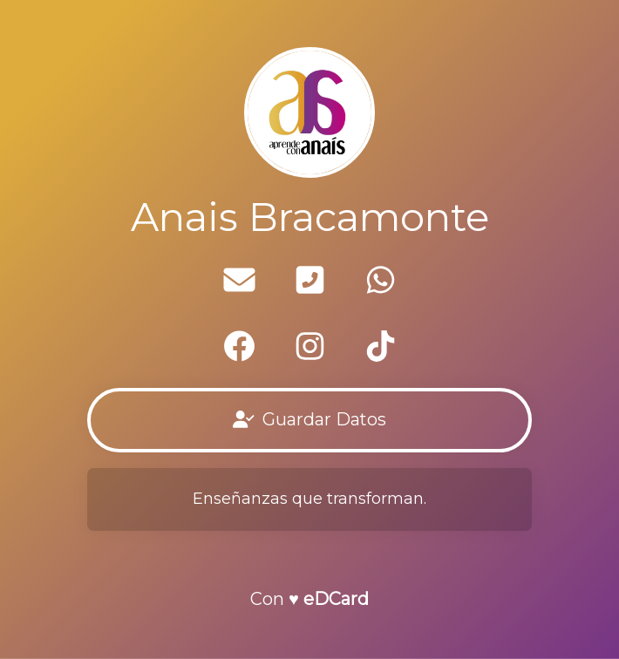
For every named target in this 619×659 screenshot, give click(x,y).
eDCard (336, 598)
